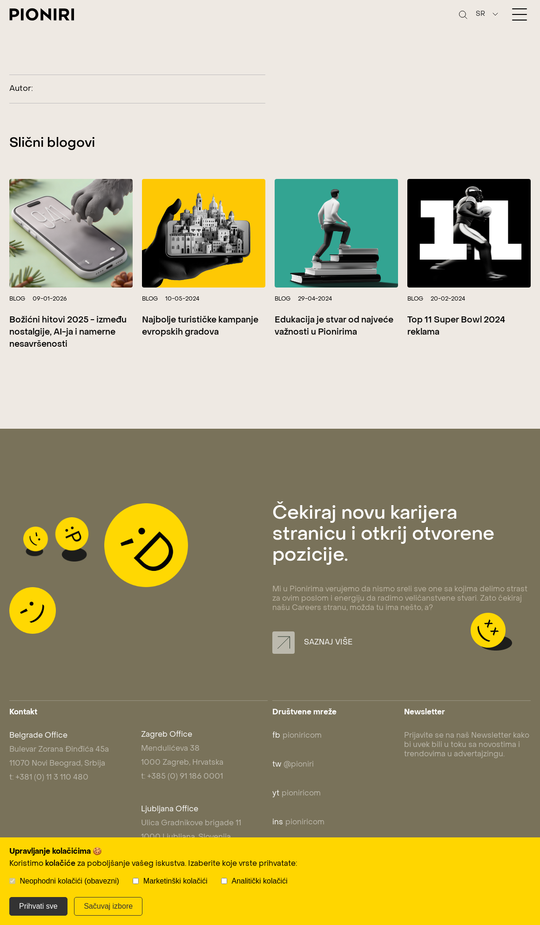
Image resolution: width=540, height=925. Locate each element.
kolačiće (60, 864)
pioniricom (297, 735)
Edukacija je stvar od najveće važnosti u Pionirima (334, 326)
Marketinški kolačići (175, 881)
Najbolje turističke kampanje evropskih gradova (200, 326)
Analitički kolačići (260, 881)
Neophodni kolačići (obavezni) (69, 881)
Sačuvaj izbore (108, 906)
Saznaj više (312, 642)
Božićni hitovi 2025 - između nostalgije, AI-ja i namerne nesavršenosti (68, 332)
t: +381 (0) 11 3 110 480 (48, 777)
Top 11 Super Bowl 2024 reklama (456, 326)
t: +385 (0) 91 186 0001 (182, 777)
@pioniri (293, 764)
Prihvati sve (38, 906)
